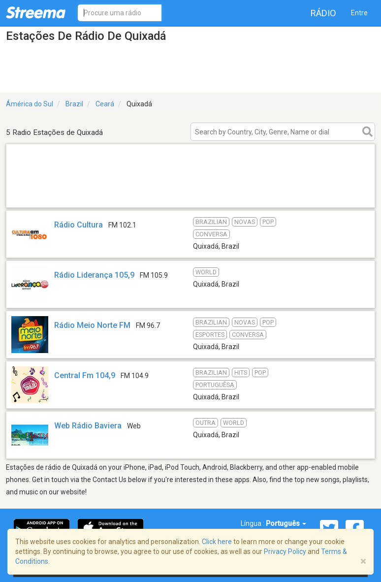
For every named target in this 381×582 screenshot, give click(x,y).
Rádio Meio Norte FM (92, 325)
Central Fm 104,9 (84, 375)
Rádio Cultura (79, 224)
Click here (217, 542)
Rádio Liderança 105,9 (94, 275)
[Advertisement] (190, 194)
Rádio (323, 13)
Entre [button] (359, 13)
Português (286, 523)
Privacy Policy (285, 551)
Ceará (104, 104)
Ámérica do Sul (29, 104)
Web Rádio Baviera (88, 425)
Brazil (74, 104)
